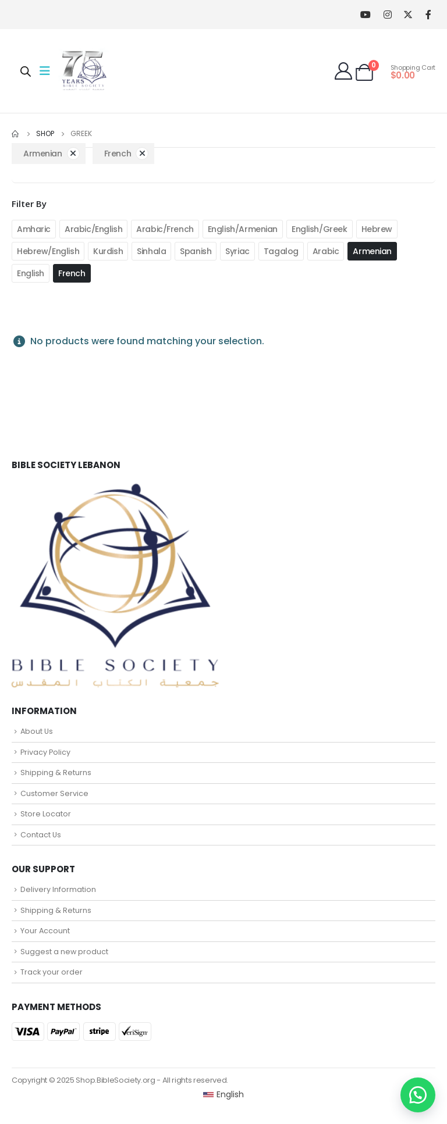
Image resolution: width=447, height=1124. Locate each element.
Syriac (237, 251)
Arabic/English (93, 229)
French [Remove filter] (117, 153)
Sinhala (151, 251)
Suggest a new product (64, 952)
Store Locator (45, 814)
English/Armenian (243, 229)
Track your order (51, 972)
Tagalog (281, 251)
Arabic (326, 251)
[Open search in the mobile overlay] (25, 71)
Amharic (34, 229)
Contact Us (40, 835)
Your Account (45, 931)
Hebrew (376, 229)
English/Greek (319, 229)
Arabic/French (165, 229)
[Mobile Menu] (48, 71)
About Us (36, 731)
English (30, 273)
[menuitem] (223, 1094)
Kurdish (108, 251)
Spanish (195, 251)
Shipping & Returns (55, 772)
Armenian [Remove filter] (42, 153)
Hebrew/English (48, 251)
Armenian (372, 251)
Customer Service (54, 793)
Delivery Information (58, 889)
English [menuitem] (230, 1094)
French (71, 273)
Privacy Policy (45, 752)
